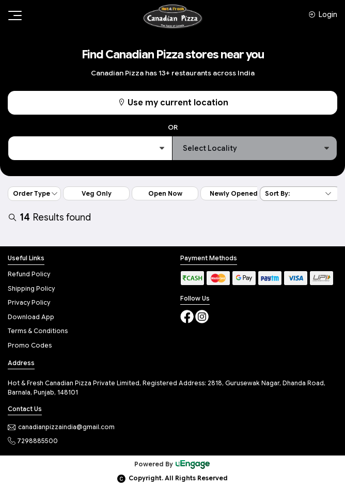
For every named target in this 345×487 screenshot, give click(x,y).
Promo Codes (30, 345)
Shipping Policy (31, 288)
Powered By (172, 464)
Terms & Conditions (38, 331)
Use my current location (172, 103)
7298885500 (33, 441)
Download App (31, 317)
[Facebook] (187, 316)
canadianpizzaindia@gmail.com (61, 427)
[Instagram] (202, 316)
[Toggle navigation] (14, 15)
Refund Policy (29, 274)
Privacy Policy (29, 302)
